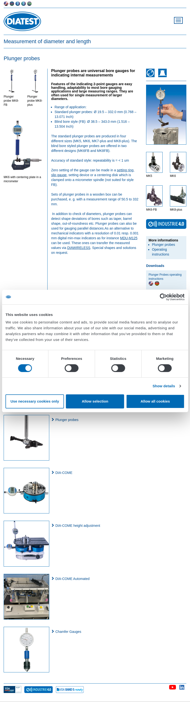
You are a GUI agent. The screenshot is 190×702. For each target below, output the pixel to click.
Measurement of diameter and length (47, 41)
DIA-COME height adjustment (77, 526)
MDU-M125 (129, 238)
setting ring (125, 170)
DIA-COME (63, 473)
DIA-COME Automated (72, 579)
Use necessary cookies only (34, 401)
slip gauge (59, 175)
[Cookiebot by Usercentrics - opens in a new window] (163, 297)
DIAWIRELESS (78, 248)
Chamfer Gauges (68, 632)
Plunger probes (163, 245)
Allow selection (95, 401)
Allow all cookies (155, 401)
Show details (164, 386)
